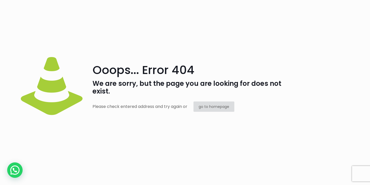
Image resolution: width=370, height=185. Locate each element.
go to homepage (214, 106)
